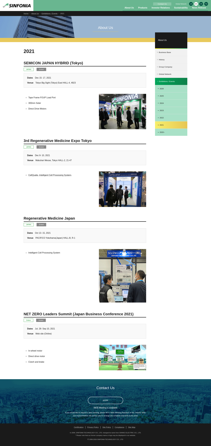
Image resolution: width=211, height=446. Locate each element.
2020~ (162, 135)
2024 (162, 106)
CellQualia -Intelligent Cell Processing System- (50, 178)
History (161, 63)
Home (26, 17)
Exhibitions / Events (49, 17)
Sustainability (181, 11)
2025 (162, 99)
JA (191, 4)
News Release (199, 11)
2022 (162, 121)
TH (206, 4)
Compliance (119, 430)
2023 (162, 114)
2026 (162, 92)
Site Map (131, 430)
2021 (162, 128)
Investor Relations (161, 11)
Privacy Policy (93, 430)
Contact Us (162, 4)
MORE (105, 403)
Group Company (165, 70)
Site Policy (106, 430)
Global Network (181, 4)
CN (201, 4)
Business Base (165, 55)
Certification (79, 430)
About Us (129, 11)
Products (142, 11)
